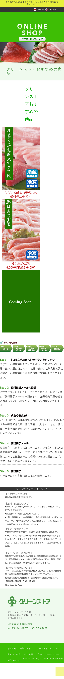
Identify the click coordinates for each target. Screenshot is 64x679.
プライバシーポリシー (48, 654)
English (53, 9)
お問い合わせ (14, 660)
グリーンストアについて (46, 648)
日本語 (41, 9)
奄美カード (25, 648)
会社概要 (28, 654)
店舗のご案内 (14, 654)
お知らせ (11, 648)
